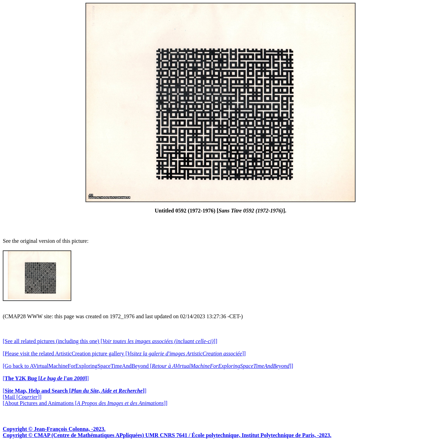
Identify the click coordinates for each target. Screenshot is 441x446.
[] (46, 378)
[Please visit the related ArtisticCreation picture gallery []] (124, 353)
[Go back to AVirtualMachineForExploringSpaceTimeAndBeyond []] (148, 366)
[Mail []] (22, 397)
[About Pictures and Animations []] (85, 403)
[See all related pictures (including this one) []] (110, 341)
